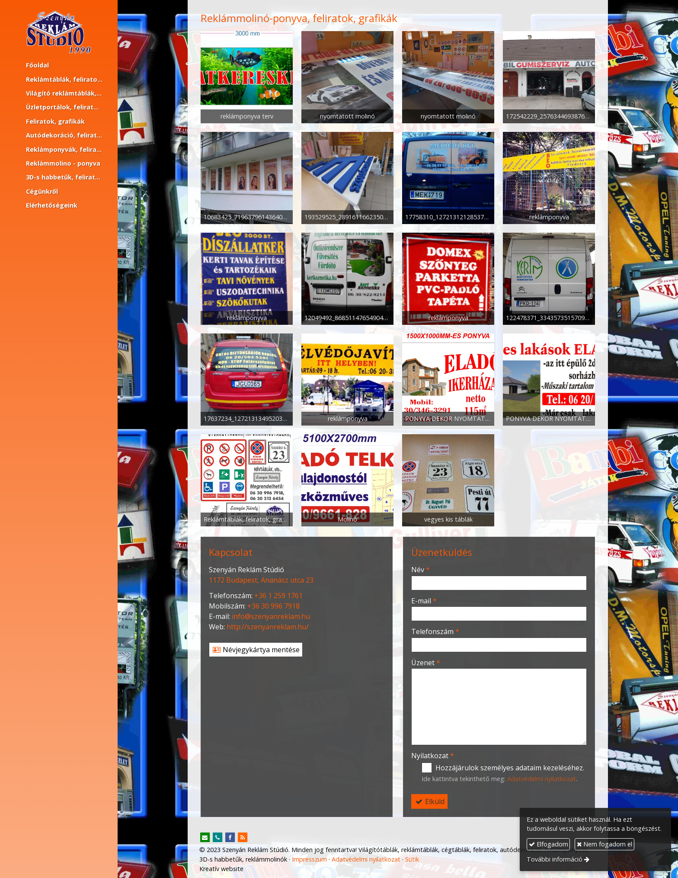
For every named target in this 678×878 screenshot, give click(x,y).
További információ (554, 859)
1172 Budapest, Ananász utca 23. (262, 580)
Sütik (412, 859)
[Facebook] (230, 837)
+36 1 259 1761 (278, 595)
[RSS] (242, 837)
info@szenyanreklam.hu (271, 616)
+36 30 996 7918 (273, 606)
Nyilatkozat (432, 755)
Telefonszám (435, 631)
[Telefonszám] (217, 837)
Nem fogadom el (604, 844)
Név (420, 569)
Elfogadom (548, 844)
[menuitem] (58, 65)
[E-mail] (205, 837)
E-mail (424, 601)
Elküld (429, 801)
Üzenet (425, 662)
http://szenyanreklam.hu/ (268, 626)
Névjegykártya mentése (256, 649)
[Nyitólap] (58, 32)
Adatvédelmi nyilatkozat (541, 779)
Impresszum (309, 859)
